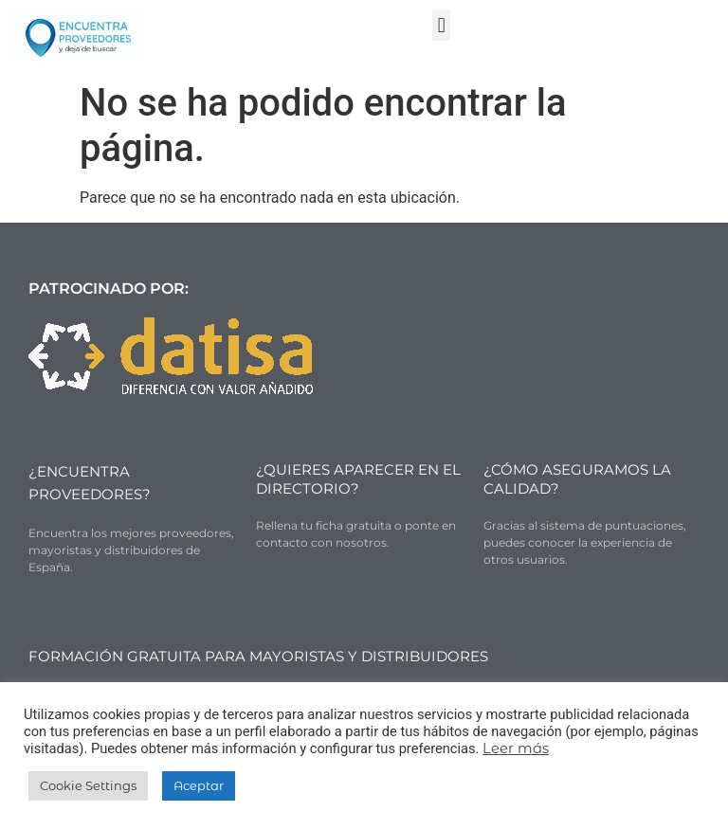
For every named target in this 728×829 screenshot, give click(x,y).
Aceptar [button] (198, 785)
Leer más (515, 748)
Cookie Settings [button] (88, 785)
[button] (441, 25)
